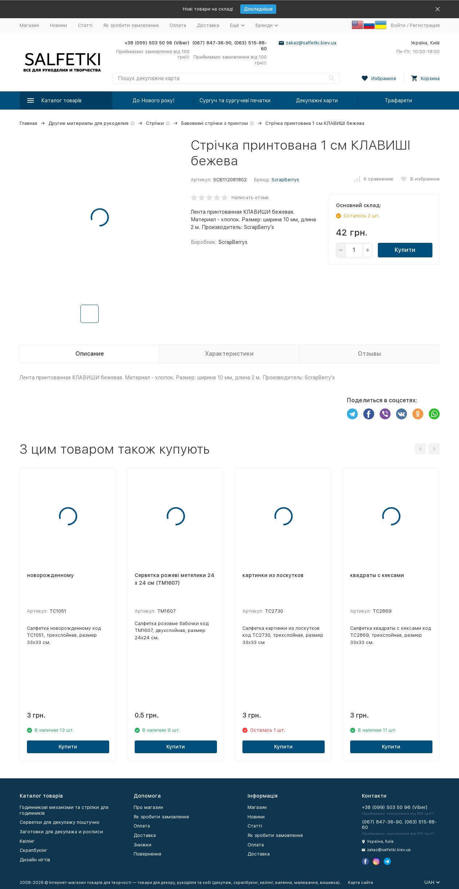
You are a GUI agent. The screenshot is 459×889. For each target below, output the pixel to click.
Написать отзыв (250, 197)
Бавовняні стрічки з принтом (214, 123)
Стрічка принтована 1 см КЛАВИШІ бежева (314, 123)
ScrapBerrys (285, 179)
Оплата (178, 25)
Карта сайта (360, 882)
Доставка (208, 25)
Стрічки (155, 123)
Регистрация (425, 25)
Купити (405, 249)
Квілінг (27, 841)
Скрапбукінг (33, 850)
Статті (85, 25)
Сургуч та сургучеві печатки (234, 100)
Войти (398, 25)
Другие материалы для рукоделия (88, 123)
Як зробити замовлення (131, 25)
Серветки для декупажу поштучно (59, 822)
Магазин (29, 25)
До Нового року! (153, 100)
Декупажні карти (317, 100)
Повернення (147, 854)
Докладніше (258, 9)
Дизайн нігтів (35, 859)
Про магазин (148, 807)
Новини (58, 25)
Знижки (142, 844)
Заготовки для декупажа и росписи (61, 831)
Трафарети (398, 100)
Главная (28, 123)
